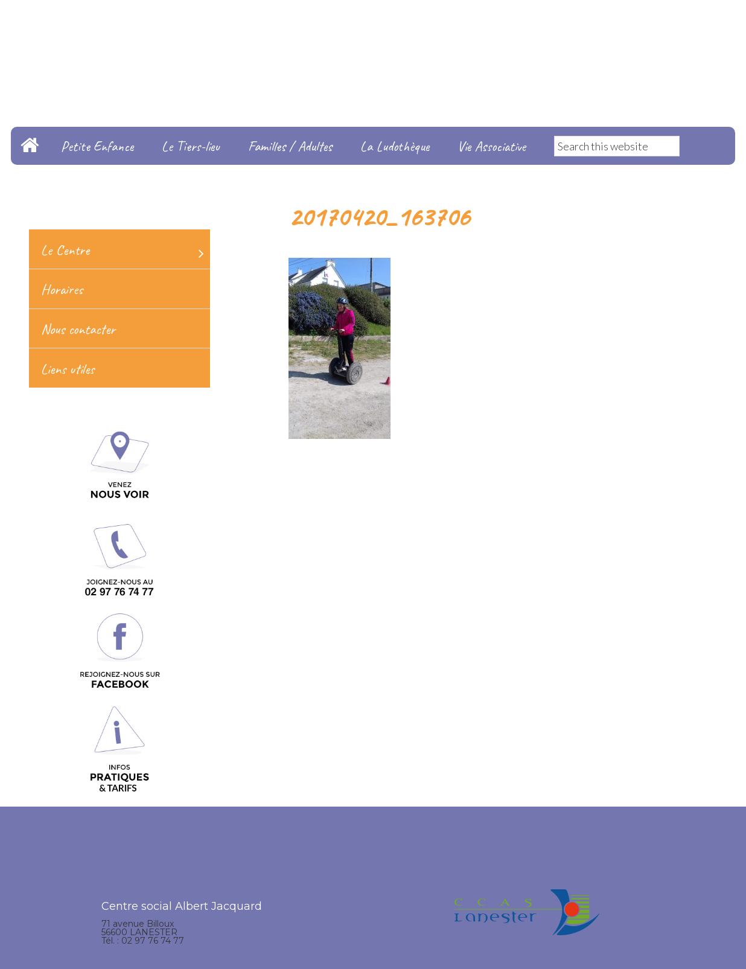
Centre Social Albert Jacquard (373, 24)
